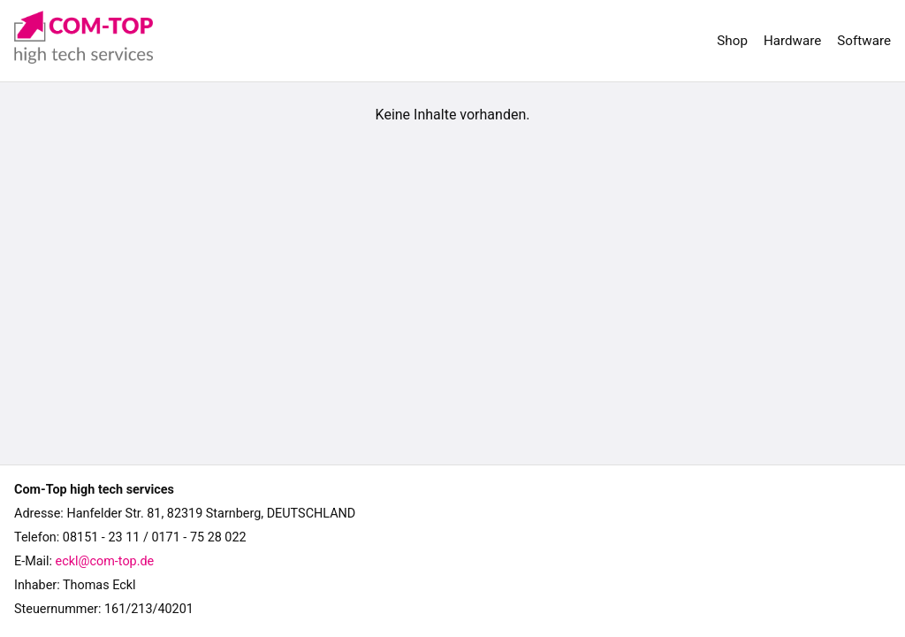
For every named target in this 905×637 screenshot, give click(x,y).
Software (864, 41)
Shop (732, 41)
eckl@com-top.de (105, 561)
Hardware (792, 41)
